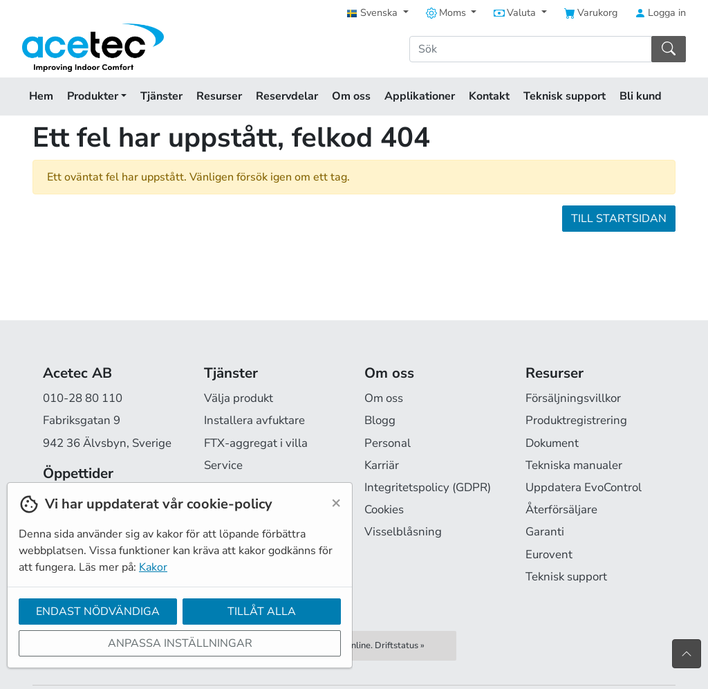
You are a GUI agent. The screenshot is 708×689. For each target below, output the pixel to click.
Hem (41, 96)
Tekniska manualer (573, 465)
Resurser (219, 96)
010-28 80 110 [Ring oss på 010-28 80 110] (82, 398)
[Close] (336, 502)
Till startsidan (619, 218)
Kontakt (489, 96)
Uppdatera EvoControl (583, 487)
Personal (387, 443)
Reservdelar (287, 96)
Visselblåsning (403, 532)
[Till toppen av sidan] (686, 653)
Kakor (153, 567)
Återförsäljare (561, 509)
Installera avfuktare (254, 420)
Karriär (381, 465)
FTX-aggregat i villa (256, 443)
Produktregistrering (576, 420)
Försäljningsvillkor (573, 398)
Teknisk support (564, 96)
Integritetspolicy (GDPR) (427, 487)
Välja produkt (238, 398)
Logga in (660, 12)
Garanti (544, 532)
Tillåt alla (261, 611)
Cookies (384, 509)
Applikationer (419, 96)
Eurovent (548, 554)
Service (223, 465)
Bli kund (641, 96)
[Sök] (530, 49)
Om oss (351, 96)
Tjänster (161, 96)
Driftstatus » (400, 645)
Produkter (97, 96)
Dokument (552, 443)
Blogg (379, 420)
